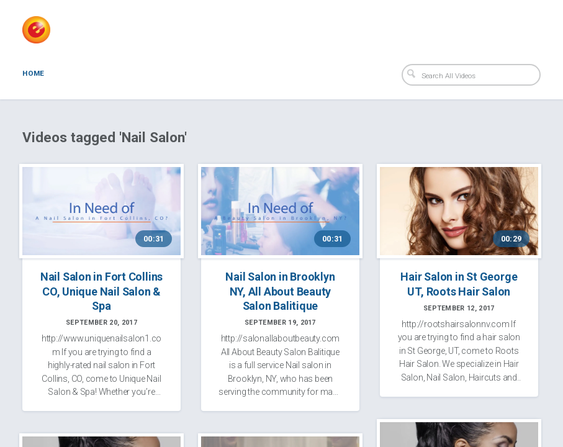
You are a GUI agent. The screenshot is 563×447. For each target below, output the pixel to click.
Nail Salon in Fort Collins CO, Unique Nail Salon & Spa (101, 290)
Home (33, 73)
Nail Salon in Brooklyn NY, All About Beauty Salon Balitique (280, 290)
